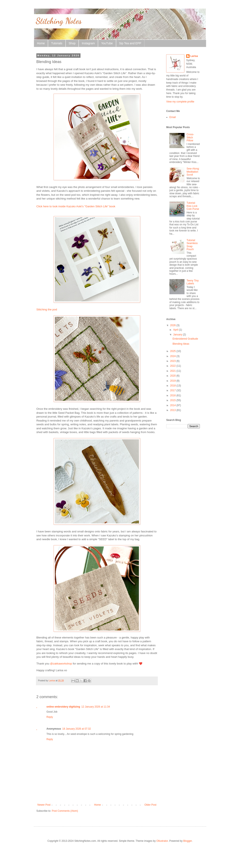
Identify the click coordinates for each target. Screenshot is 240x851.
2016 (173, 395)
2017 (173, 390)
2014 (173, 405)
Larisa (194, 56)
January (178, 334)
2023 (173, 361)
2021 (173, 370)
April (176, 329)
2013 (173, 410)
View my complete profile (180, 101)
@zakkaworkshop (61, 663)
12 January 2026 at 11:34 (95, 706)
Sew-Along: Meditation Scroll (193, 171)
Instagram (88, 43)
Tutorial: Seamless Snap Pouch (192, 245)
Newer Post (43, 804)
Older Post (150, 804)
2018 (173, 385)
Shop (72, 43)
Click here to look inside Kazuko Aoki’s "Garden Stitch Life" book (75, 206)
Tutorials (56, 43)
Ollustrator (162, 840)
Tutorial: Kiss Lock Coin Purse (193, 205)
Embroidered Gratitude (185, 338)
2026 (173, 325)
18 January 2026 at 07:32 (76, 728)
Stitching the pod (46, 309)
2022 (173, 365)
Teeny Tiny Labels (193, 282)
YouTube (107, 43)
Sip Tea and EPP (130, 43)
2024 (173, 356)
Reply (49, 717)
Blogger (187, 840)
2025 (173, 351)
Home (41, 43)
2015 (173, 400)
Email (172, 117)
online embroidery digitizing (63, 706)
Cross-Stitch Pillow (190, 137)
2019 (173, 380)
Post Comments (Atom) (65, 810)
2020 (173, 375)
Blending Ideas (181, 343)
